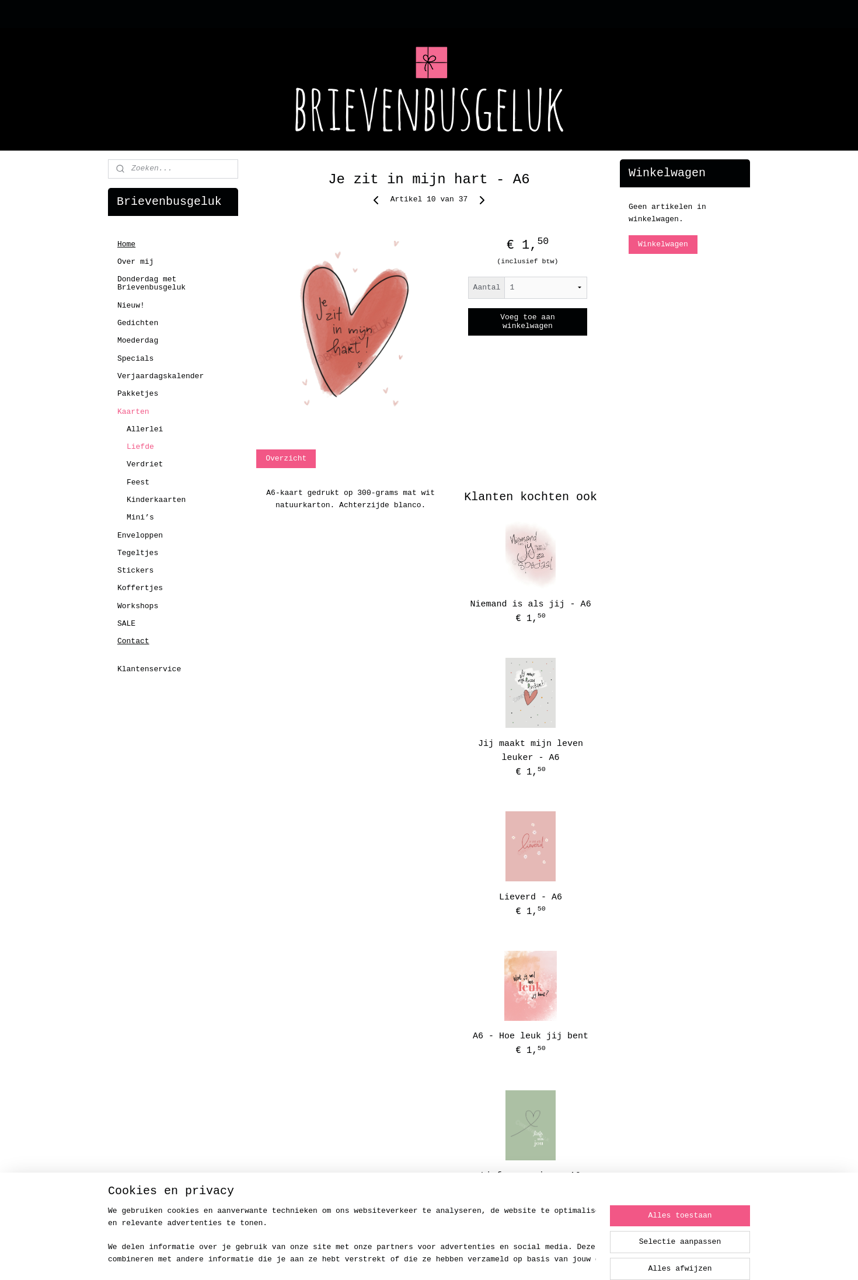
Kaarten (133, 411)
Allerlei (145, 429)
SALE (126, 623)
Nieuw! (131, 305)
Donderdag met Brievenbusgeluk (151, 283)
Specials (135, 358)
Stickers (135, 570)
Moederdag (137, 340)
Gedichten (137, 323)
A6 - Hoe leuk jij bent (530, 1036)
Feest (138, 482)
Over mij (135, 261)
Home (126, 244)
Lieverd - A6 (530, 897)
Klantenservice (149, 669)
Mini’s (140, 517)
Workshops (137, 606)
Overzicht (286, 458)
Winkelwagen (663, 244)
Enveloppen (140, 535)
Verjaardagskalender (160, 376)
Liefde (140, 446)
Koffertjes (140, 588)
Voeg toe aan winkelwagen (527, 321)
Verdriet (145, 464)
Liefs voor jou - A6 (531, 1176)
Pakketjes (137, 393)
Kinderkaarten (156, 500)
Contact (133, 641)
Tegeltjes (137, 553)
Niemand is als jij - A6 (530, 604)
